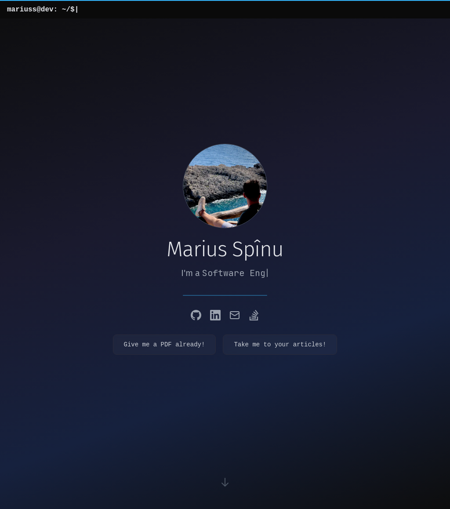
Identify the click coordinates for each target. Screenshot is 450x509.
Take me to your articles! (280, 344)
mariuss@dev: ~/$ (43, 9)
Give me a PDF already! (164, 344)
